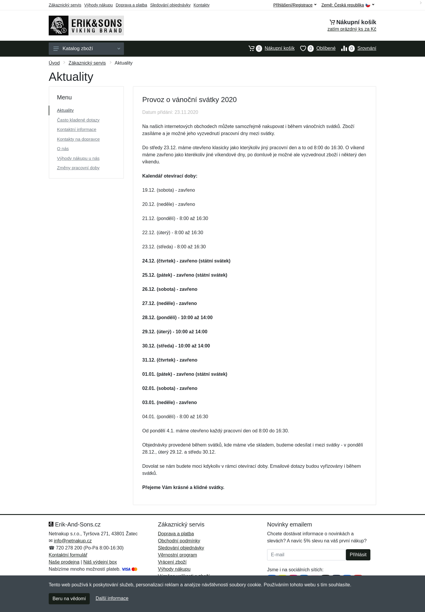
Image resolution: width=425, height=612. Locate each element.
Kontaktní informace (76, 129)
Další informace (112, 598)
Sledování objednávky (170, 5)
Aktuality (65, 110)
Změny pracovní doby (78, 167)
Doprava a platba (131, 5)
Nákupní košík (269, 48)
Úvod (54, 62)
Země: (347, 5)
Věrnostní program (177, 554)
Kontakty (202, 5)
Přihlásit (358, 554)
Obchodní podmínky (179, 540)
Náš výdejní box (100, 562)
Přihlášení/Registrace (294, 5)
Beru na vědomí (69, 598)
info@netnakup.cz (72, 540)
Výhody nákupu (98, 5)
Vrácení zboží (172, 562)
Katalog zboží (86, 48)
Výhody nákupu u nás (78, 158)
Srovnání (356, 48)
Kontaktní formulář (68, 554)
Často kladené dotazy (78, 119)
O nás (63, 148)
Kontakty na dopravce (78, 139)
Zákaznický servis (65, 5)
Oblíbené (315, 48)
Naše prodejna (64, 562)
